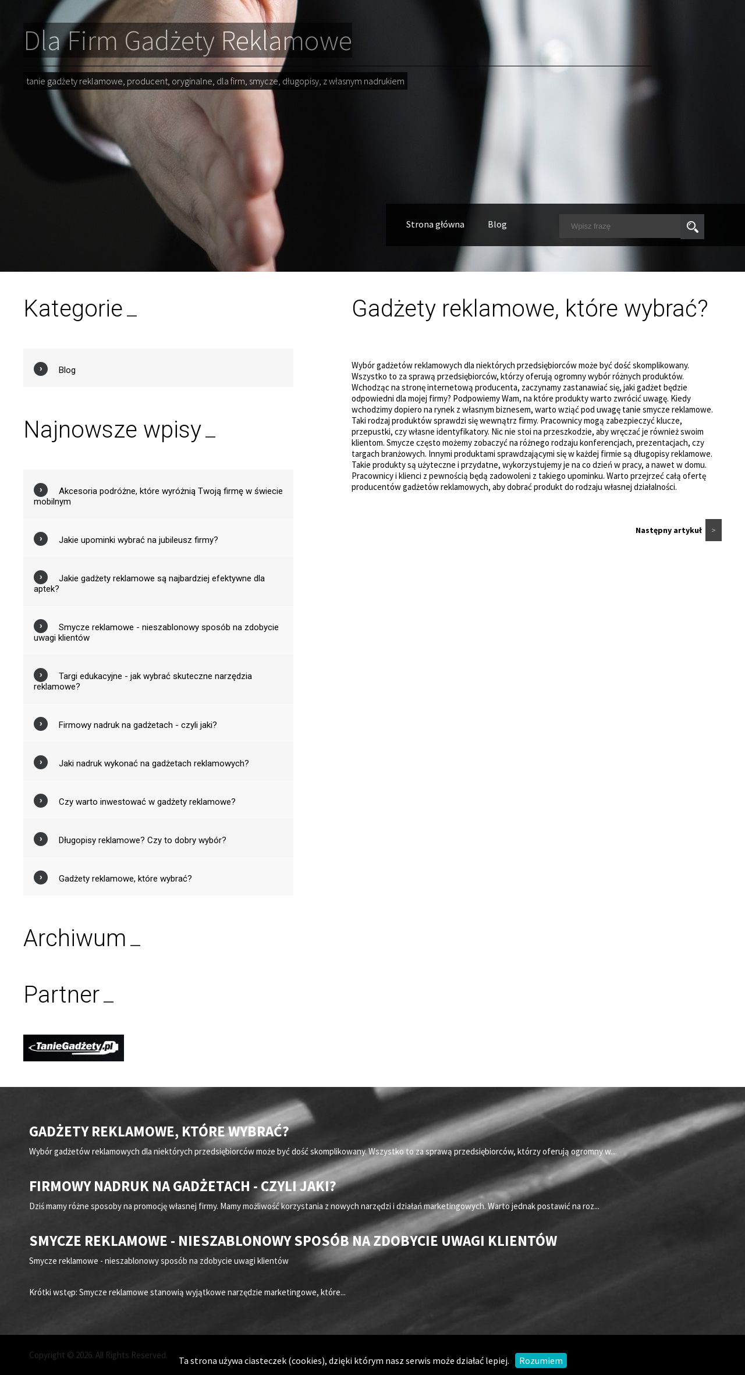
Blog (497, 224)
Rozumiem (541, 1360)
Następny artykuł (679, 530)
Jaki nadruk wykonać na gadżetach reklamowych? (154, 763)
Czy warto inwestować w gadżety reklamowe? (147, 802)
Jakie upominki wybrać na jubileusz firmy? (138, 540)
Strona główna (435, 224)
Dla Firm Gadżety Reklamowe (187, 40)
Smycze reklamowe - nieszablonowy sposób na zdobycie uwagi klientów (293, 1240)
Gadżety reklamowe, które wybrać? (125, 878)
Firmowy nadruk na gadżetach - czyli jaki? (138, 725)
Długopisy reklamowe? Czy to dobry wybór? (142, 840)
